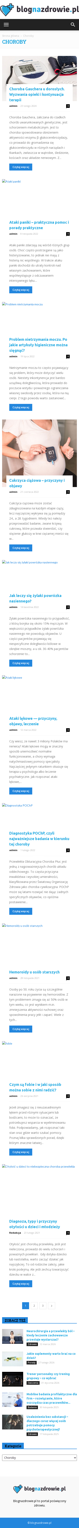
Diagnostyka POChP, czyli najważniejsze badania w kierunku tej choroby (39, 838)
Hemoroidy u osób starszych (34, 972)
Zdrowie (32, 1344)
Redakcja (15, 1232)
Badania (32, 1407)
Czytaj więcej (20, 167)
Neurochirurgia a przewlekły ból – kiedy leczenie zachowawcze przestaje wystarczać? (51, 1335)
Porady (31, 1362)
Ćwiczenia (33, 1382)
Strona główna (10, 36)
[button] (73, 24)
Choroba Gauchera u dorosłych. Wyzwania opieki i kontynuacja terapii (37, 94)
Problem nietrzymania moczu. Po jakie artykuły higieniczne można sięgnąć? (38, 344)
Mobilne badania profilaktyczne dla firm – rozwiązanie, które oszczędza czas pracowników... (52, 1398)
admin (13, 105)
